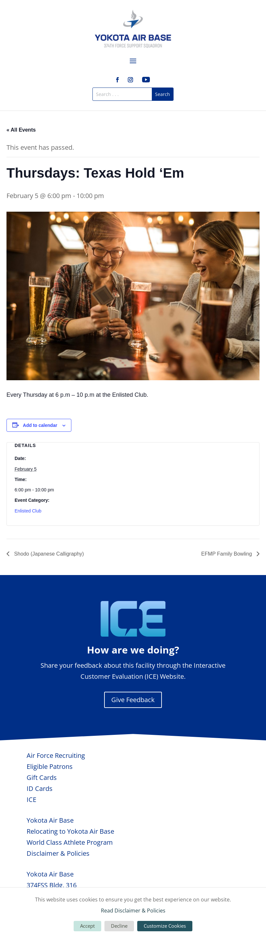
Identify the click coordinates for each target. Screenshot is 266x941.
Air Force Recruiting (56, 755)
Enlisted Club (28, 510)
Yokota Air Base (50, 820)
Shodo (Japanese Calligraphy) (48, 554)
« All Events (21, 130)
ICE (31, 799)
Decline (119, 926)
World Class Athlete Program (70, 842)
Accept (87, 926)
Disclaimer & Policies (58, 853)
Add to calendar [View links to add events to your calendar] (40, 425)
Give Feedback (133, 699)
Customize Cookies (165, 926)
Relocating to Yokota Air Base (70, 831)
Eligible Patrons (50, 766)
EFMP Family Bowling (227, 554)
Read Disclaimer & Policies (133, 910)
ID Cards (40, 788)
